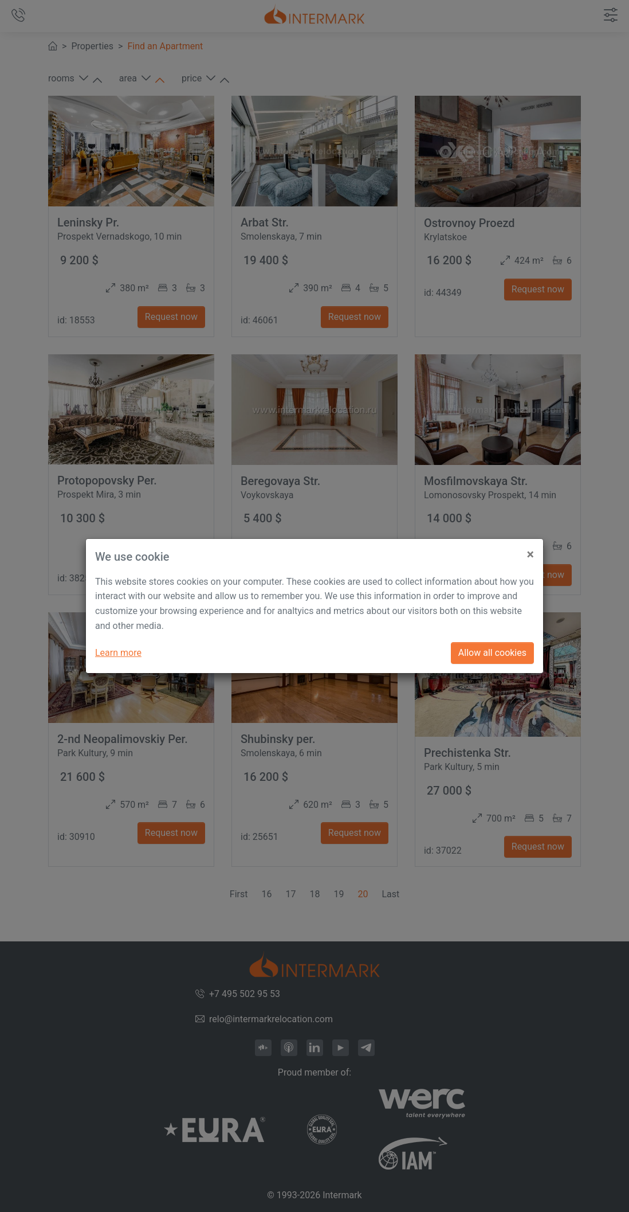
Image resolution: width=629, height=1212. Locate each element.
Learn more (118, 652)
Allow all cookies (492, 652)
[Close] (530, 550)
